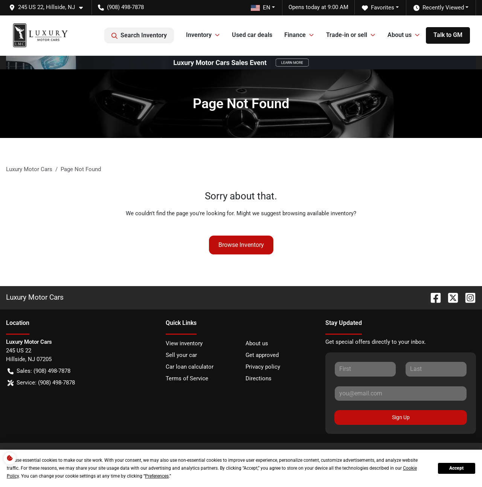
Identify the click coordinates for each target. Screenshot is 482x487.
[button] (49, 7)
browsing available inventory (318, 213)
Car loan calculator (190, 366)
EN (260, 7)
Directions (259, 378)
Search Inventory (139, 35)
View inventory (184, 343)
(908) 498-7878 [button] (121, 7)
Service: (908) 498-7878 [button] (41, 382)
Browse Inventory (241, 244)
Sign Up (401, 417)
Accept (456, 468)
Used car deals (252, 34)
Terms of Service (187, 378)
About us (257, 343)
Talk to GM (447, 34)
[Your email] (400, 393)
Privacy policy (263, 366)
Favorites (378, 7)
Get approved (262, 355)
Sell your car (181, 355)
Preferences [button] (157, 476)
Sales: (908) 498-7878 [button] (39, 371)
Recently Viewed (438, 7)
